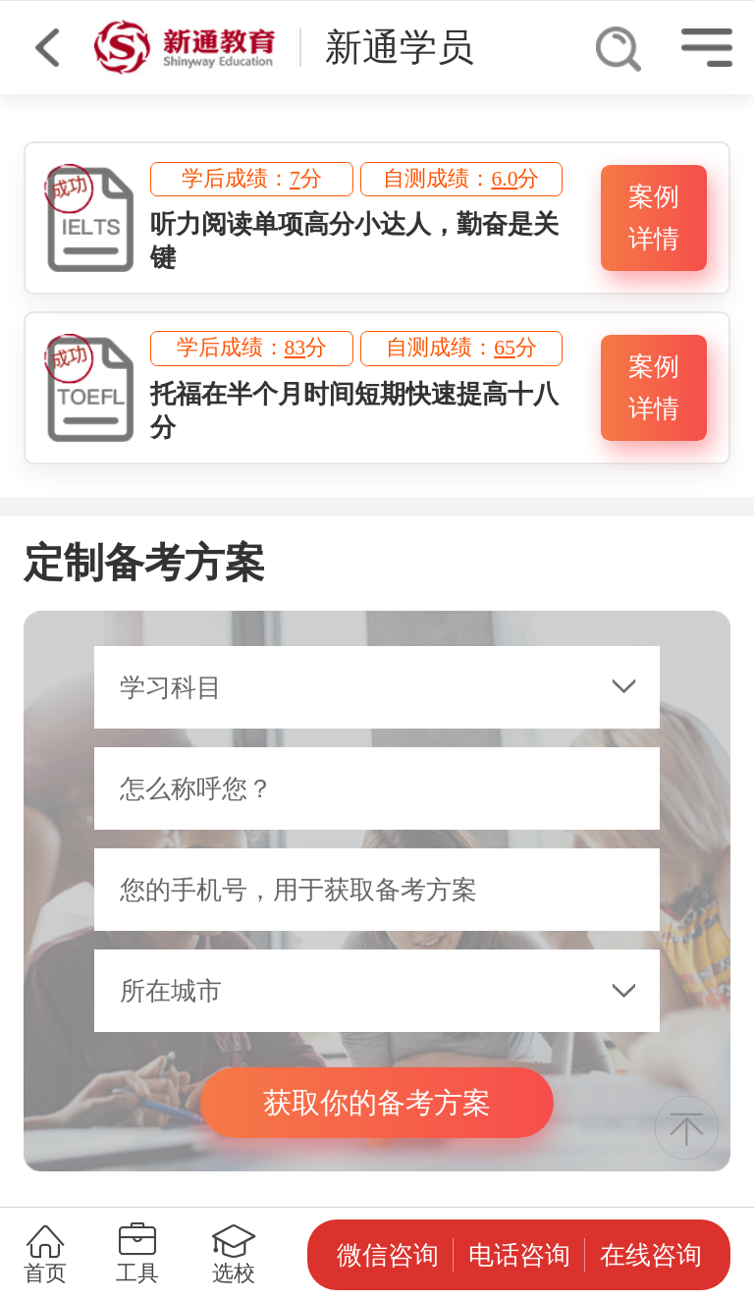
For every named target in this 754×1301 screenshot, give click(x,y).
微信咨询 (388, 1255)
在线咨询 (651, 1255)
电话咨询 (519, 1255)
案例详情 (653, 217)
